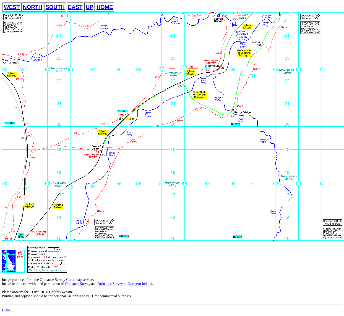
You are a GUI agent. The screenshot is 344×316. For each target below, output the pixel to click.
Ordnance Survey (77, 284)
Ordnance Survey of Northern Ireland (124, 284)
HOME (104, 7)
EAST (75, 7)
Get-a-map (74, 280)
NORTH (32, 7)
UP (89, 7)
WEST (12, 7)
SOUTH (55, 7)
